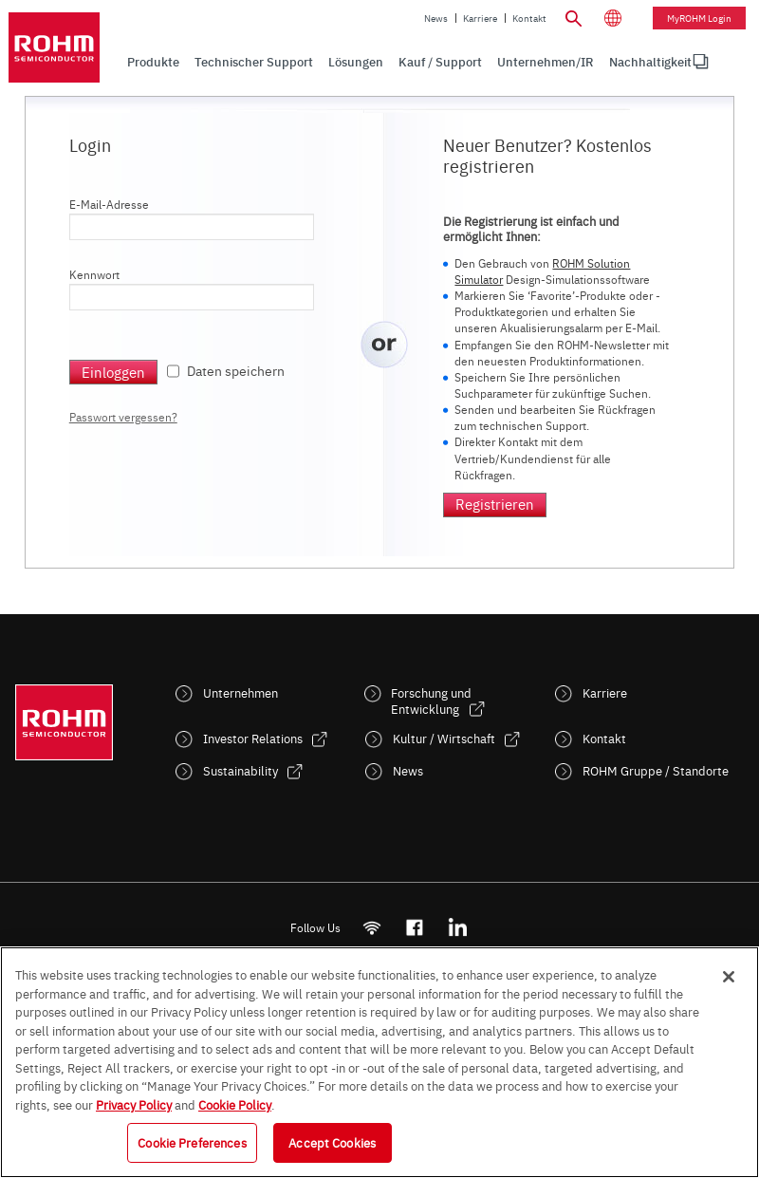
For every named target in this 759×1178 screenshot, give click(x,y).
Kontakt (529, 18)
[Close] (729, 977)
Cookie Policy (234, 1104)
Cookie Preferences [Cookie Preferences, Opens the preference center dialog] (192, 1141)
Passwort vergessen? (123, 416)
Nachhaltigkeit (650, 61)
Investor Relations (253, 738)
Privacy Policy (134, 1104)
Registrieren (494, 504)
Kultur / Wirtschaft (444, 738)
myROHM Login (699, 18)
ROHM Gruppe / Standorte (656, 770)
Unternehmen (240, 692)
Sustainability (240, 770)
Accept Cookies (332, 1141)
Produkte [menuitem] (153, 61)
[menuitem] (650, 61)
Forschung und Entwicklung (431, 700)
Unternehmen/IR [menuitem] (545, 61)
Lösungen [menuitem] (355, 61)
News (436, 18)
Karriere (480, 18)
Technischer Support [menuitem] (253, 61)
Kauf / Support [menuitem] (440, 61)
